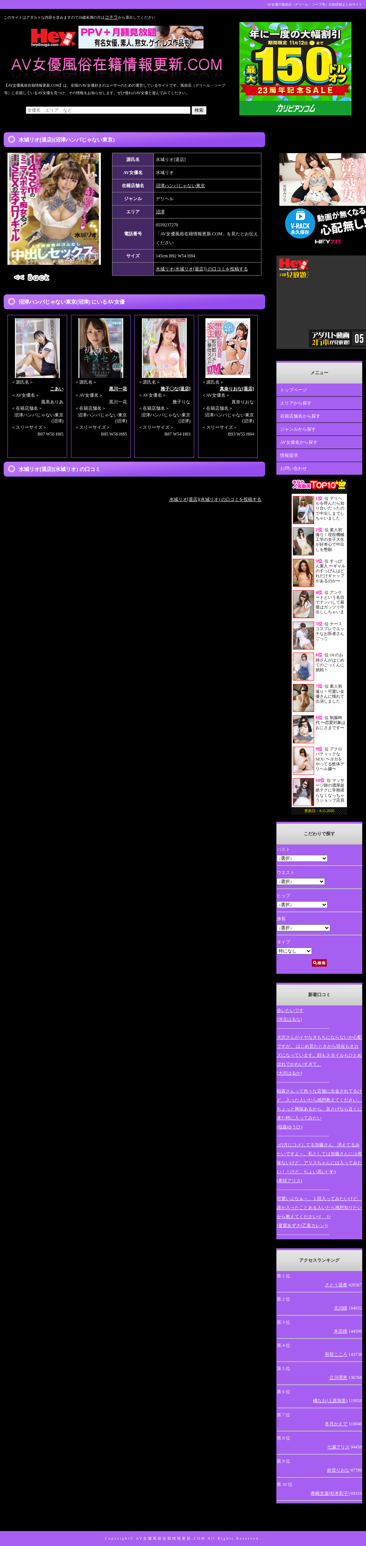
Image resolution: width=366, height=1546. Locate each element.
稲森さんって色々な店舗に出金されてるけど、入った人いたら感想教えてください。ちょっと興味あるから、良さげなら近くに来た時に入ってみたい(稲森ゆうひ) (319, 1109)
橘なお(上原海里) (330, 1400)
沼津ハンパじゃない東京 (180, 185)
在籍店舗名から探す (300, 416)
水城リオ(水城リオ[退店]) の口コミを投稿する (202, 269)
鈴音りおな (338, 1470)
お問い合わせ (293, 468)
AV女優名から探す (298, 442)
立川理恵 (338, 1377)
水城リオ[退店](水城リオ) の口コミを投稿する (215, 499)
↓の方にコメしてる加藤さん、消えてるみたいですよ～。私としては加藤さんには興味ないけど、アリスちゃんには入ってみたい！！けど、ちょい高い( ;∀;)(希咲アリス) (319, 1162)
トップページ (293, 390)
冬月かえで (336, 1423)
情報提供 (289, 455)
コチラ (111, 17)
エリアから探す (295, 403)
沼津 (160, 211)
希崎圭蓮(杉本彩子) (330, 1493)
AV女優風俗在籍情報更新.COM (170, 1538)
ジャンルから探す (298, 429)
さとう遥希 (336, 1285)
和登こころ (336, 1354)
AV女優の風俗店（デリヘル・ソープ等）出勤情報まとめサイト (314, 4)
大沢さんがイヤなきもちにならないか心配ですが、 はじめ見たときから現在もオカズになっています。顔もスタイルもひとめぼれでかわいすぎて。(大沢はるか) (319, 1055)
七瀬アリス (338, 1447)
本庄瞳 (340, 1331)
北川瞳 (340, 1308)
